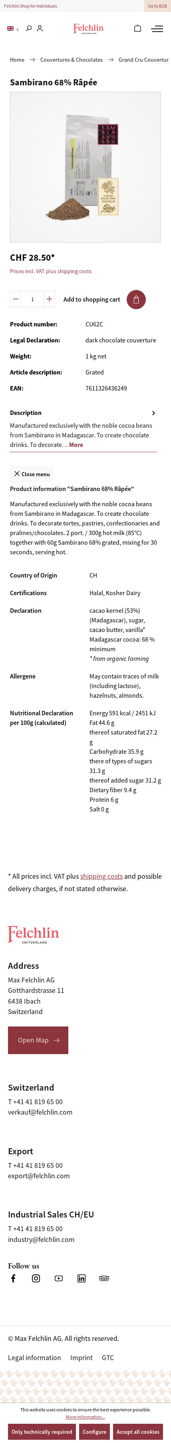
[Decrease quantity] (15, 299)
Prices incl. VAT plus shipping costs (50, 271)
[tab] (83, 429)
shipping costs (101, 876)
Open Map (33, 1040)
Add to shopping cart (105, 299)
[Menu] (156, 28)
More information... (85, 1417)
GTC (108, 1357)
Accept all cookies (138, 1431)
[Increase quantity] (49, 299)
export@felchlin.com (39, 1175)
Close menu (32, 473)
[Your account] (39, 29)
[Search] (28, 29)
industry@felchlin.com (41, 1239)
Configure (94, 1431)
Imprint (81, 1357)
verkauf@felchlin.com (40, 1112)
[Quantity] (32, 299)
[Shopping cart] (137, 29)
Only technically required (42, 1431)
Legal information (34, 1357)
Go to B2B (157, 6)
